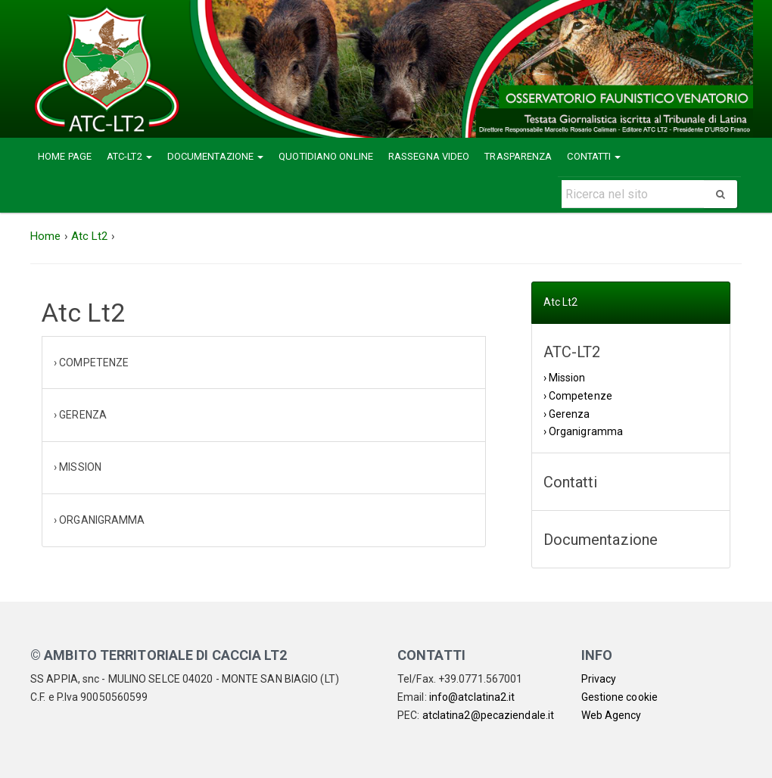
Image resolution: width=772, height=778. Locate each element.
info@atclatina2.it (472, 697)
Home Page (65, 156)
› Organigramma (583, 431)
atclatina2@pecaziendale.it (488, 715)
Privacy (599, 679)
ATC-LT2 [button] (129, 156)
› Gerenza (566, 414)
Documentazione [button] (215, 156)
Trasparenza (518, 156)
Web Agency (611, 715)
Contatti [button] (594, 156)
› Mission (564, 378)
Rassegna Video (428, 156)
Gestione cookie (619, 697)
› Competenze (577, 396)
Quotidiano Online (326, 156)
